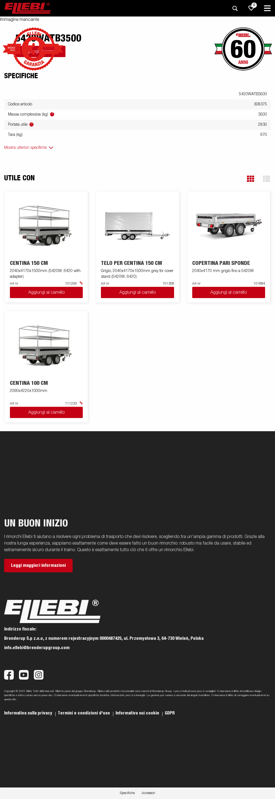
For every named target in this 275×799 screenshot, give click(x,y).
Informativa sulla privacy (28, 713)
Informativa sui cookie (138, 713)
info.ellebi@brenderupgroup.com (37, 648)
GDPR (170, 713)
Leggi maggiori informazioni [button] (38, 565)
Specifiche (127, 793)
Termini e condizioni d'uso (84, 713)
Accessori (148, 793)
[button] (250, 179)
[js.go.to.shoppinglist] (251, 8)
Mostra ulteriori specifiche (25, 148)
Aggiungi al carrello (46, 292)
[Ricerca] (234, 8)
